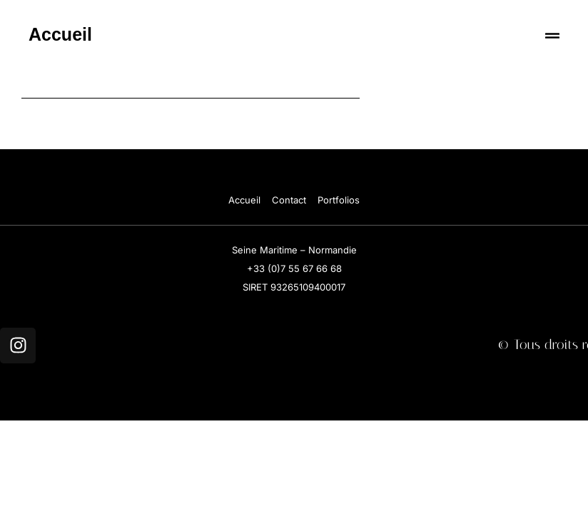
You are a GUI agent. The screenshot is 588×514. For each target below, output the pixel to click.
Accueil (60, 34)
